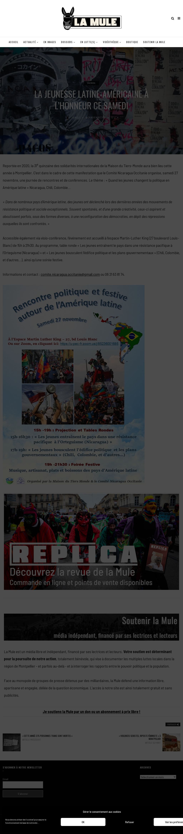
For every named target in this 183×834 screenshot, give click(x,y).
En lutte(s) (87, 42)
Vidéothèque (111, 42)
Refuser (129, 822)
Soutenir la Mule (154, 42)
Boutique (132, 42)
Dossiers (67, 42)
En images (50, 42)
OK (83, 822)
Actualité (29, 42)
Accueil (13, 42)
